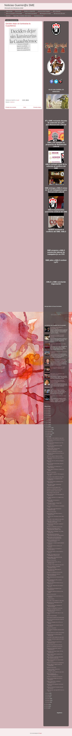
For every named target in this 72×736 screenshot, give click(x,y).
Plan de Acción (18, 11)
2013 (47, 426)
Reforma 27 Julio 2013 (51, 627)
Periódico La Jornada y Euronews (57, 389)
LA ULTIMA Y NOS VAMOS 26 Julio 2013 (55, 637)
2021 (47, 411)
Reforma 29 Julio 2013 (51, 560)
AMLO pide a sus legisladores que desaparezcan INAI (57, 374)
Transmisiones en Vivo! (38, 15)
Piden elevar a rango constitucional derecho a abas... (54, 485)
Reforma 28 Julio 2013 (51, 594)
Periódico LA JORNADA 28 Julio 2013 (54, 572)
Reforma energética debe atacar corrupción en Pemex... (53, 540)
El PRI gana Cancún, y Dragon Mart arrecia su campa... (54, 504)
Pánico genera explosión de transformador (55, 617)
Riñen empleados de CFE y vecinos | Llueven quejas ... (54, 580)
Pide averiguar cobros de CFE (53, 492)
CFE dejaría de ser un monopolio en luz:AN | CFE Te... (54, 549)
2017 (47, 419)
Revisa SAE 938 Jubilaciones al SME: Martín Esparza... (54, 446)
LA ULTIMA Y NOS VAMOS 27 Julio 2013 (55, 600)
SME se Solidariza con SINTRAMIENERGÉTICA (52, 674)
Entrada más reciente (11, 107)
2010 (47, 708)
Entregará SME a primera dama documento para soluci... (53, 449)
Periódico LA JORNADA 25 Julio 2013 (54, 676)
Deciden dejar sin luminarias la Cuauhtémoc (53, 501)
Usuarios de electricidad (52, 615)
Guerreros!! (8, 15)
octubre (48, 431)
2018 (47, 417)
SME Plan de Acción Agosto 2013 (53, 487)
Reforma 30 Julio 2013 (51, 511)
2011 (47, 706)
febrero (48, 700)
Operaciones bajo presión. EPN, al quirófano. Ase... (54, 562)
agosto (48, 434)
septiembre (49, 433)
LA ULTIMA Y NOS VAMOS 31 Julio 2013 (55, 438)
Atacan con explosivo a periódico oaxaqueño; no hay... (53, 567)
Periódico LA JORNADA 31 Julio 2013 (54, 451)
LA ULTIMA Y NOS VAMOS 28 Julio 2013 (55, 564)
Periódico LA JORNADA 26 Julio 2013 (54, 646)
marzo (48, 698)
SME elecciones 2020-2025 (59, 13)
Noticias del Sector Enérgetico (44, 11)
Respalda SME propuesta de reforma (54, 644)
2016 (47, 420)
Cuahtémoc (12, 102)
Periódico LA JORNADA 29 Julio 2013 (54, 526)
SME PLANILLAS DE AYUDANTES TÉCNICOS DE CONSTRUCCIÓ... (54, 538)
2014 (47, 424)
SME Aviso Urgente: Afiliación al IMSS (54, 456)
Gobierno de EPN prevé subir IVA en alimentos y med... (54, 642)
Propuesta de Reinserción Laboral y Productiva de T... (54, 649)
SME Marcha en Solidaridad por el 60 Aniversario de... (54, 603)
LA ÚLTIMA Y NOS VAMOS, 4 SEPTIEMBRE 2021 (56, 328)
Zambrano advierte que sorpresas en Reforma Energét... (54, 606)
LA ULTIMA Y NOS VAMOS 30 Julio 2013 (55, 476)
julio (48, 436)
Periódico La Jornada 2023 (29, 11)
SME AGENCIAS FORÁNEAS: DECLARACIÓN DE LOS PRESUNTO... (55, 535)
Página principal (9, 11)
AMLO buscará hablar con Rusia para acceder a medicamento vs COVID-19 (58, 360)
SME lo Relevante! (56, 11)
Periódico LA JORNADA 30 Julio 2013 (54, 489)
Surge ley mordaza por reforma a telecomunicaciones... (53, 575)
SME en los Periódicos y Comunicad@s (14, 13)
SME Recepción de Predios (45, 13)
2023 (47, 408)
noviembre (49, 429)
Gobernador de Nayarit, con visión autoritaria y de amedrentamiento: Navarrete (57, 336)
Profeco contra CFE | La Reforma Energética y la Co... (53, 682)
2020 (47, 413)
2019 (47, 415)
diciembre (49, 427)
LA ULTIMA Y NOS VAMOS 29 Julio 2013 (55, 519)
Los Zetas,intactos (50, 598)
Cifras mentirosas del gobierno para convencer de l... (54, 589)
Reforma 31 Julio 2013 (51, 472)
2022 (47, 410)
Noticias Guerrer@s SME (19, 5)
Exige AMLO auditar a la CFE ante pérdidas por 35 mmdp (54, 521)
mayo (48, 695)
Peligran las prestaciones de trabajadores (55, 662)
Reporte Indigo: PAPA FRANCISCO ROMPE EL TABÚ (54, 509)
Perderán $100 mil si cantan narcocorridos (55, 632)
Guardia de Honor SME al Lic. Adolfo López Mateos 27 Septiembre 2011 (57, 368)
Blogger (40, 733)
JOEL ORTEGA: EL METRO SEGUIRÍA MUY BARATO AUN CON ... (55, 657)
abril (48, 696)
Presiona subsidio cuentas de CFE (54, 490)
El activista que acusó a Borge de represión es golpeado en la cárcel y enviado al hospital (57, 381)
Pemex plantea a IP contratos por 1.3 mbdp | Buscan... (54, 467)
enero (48, 702)
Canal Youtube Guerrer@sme (31, 13)
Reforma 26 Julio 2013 (51, 667)
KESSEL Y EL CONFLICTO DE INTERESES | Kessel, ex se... (53, 555)
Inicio (24, 107)
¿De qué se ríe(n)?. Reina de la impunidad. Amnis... (53, 670)
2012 (47, 704)
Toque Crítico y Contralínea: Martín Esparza (22, 15)
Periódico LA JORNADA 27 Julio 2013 (54, 608)
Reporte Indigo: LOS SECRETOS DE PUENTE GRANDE (54, 558)
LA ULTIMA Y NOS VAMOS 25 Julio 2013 (55, 672)
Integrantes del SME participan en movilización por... (54, 610)
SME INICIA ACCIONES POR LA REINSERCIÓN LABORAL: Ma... (54, 529)
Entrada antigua (37, 107)
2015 (47, 422)
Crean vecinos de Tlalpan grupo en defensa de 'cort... (54, 570)
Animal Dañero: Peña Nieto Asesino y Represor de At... (54, 514)
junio (48, 693)
